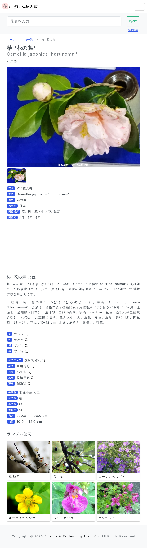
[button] (16, 175)
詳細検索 (133, 30)
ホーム (11, 39)
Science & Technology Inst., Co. (72, 536)
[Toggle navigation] (139, 7)
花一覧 (28, 39)
